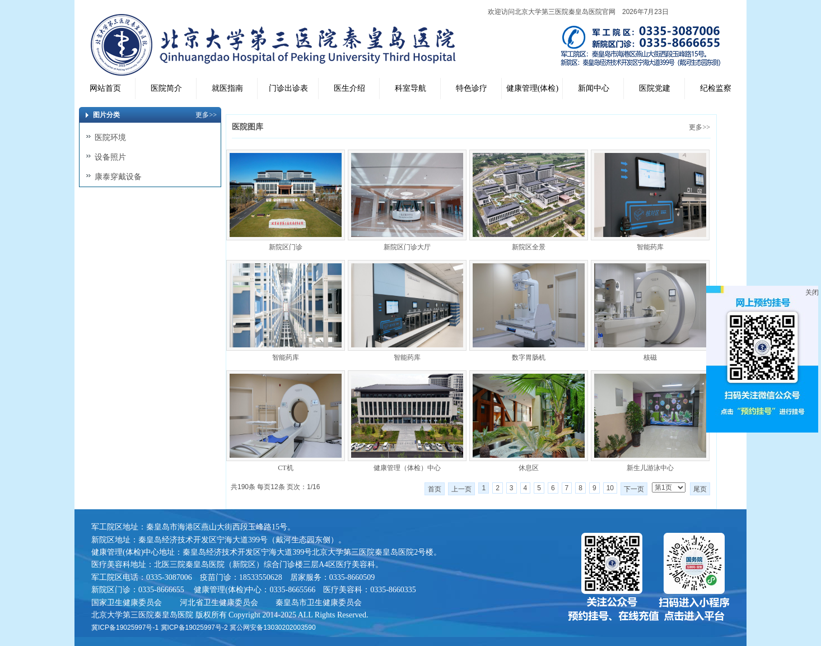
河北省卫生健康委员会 (219, 602)
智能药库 (650, 247)
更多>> (699, 127)
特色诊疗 (471, 88)
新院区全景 (528, 247)
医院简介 (166, 88)
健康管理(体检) (532, 88)
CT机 (285, 468)
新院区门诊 (285, 247)
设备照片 (110, 156)
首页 (434, 489)
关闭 (812, 292)
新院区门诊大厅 (407, 247)
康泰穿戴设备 (118, 176)
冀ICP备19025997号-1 (124, 627)
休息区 (529, 468)
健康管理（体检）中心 (407, 468)
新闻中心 (593, 88)
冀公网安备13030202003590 (272, 627)
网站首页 (105, 88)
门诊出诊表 (288, 88)
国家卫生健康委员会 (126, 602)
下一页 (634, 489)
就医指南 (227, 88)
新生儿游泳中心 (650, 468)
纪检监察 (715, 88)
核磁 (650, 357)
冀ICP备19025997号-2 (194, 627)
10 (610, 488)
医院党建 (654, 88)
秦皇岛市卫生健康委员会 (319, 602)
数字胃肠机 (528, 357)
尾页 (700, 489)
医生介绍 (349, 88)
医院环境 (110, 137)
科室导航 (410, 88)
